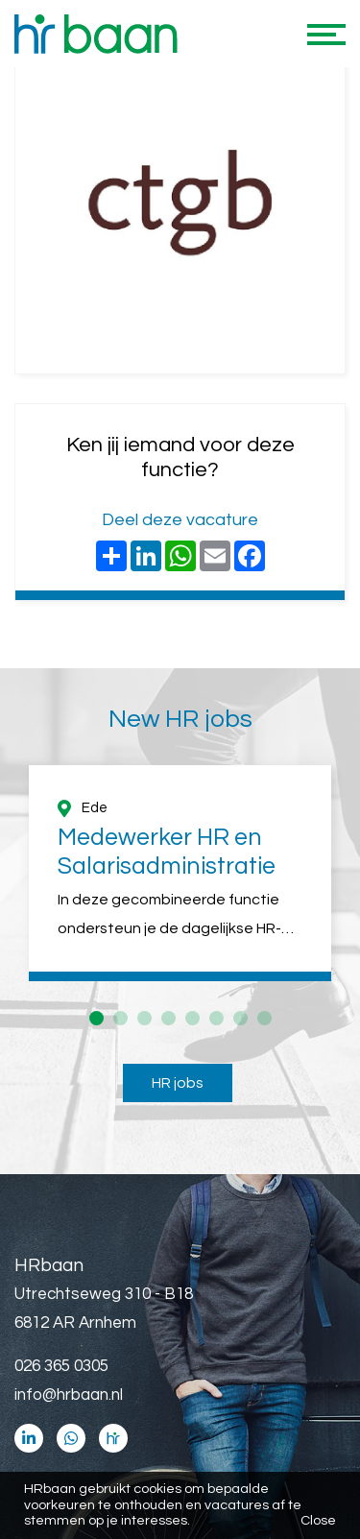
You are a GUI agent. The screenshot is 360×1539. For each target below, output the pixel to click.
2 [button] (120, 1018)
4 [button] (168, 1018)
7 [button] (240, 1018)
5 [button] (192, 1018)
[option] (180, 873)
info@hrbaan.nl (68, 1395)
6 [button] (216, 1018)
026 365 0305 (61, 1366)
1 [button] (96, 1018)
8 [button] (264, 1018)
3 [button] (144, 1018)
